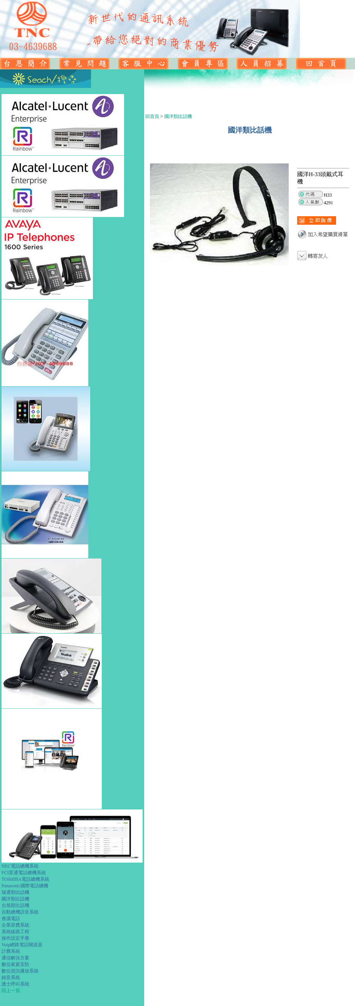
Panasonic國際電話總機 (25, 885)
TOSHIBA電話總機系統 (25, 879)
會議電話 (11, 918)
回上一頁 (11, 990)
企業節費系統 (15, 925)
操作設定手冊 (15, 938)
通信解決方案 (15, 958)
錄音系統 (11, 977)
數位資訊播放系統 (20, 971)
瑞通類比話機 (15, 892)
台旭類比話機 (15, 905)
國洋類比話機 (15, 899)
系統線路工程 (15, 931)
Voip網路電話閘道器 (22, 944)
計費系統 (11, 951)
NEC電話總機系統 (20, 866)
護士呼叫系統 (15, 984)
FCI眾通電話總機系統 (24, 872)
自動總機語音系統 (20, 912)
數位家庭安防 (15, 964)
